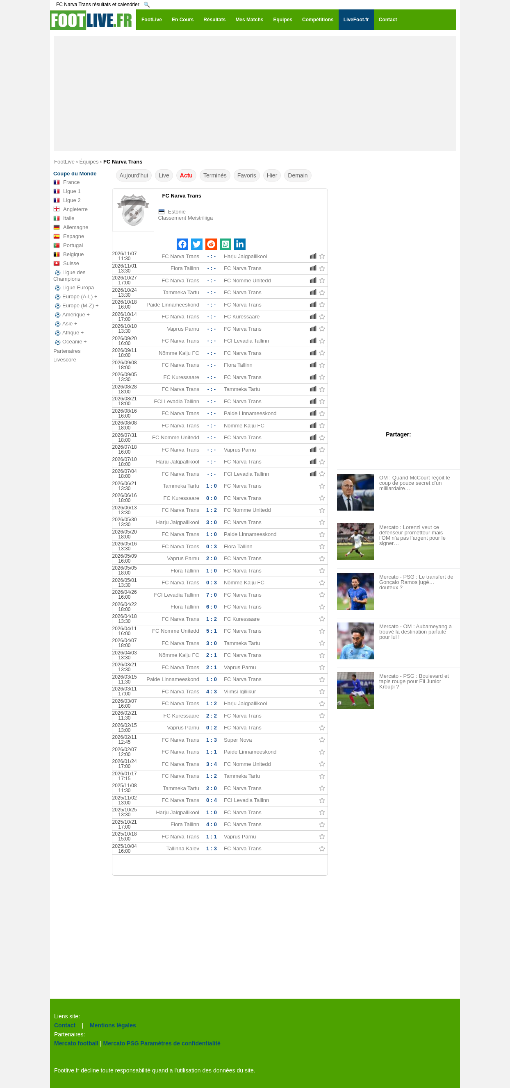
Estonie (177, 212)
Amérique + (71, 314)
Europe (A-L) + (75, 296)
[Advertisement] (255, 93)
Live (164, 175)
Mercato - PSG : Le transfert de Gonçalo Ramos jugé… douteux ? (416, 582)
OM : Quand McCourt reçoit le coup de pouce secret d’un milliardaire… (414, 483)
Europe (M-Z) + (76, 305)
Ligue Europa (73, 287)
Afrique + (68, 332)
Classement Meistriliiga (185, 218)
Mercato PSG (121, 1043)
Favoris (246, 175)
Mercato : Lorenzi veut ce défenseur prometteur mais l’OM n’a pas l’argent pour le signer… (412, 535)
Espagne (68, 236)
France (66, 182)
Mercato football (76, 1043)
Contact (64, 1025)
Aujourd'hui (134, 175)
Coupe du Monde (74, 173)
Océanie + (70, 341)
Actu (186, 175)
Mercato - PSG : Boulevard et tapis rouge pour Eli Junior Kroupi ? (414, 681)
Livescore (64, 360)
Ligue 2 (67, 200)
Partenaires (66, 351)
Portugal (68, 245)
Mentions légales (113, 1025)
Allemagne (70, 227)
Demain (297, 175)
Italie (63, 218)
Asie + (65, 323)
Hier (272, 175)
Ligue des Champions (69, 275)
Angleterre (70, 209)
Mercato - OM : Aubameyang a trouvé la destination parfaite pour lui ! (415, 631)
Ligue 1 (67, 191)
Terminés (215, 175)
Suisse (66, 263)
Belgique (68, 254)
